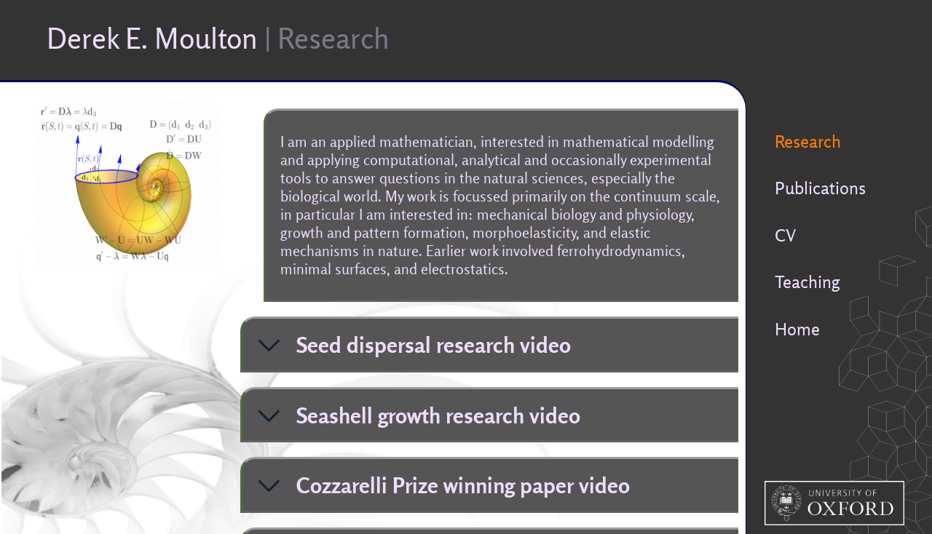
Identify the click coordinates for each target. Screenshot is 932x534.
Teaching (807, 281)
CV (785, 235)
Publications (820, 188)
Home (797, 329)
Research (808, 141)
